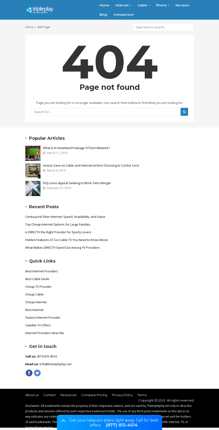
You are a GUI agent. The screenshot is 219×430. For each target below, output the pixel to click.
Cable (143, 5)
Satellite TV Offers (38, 325)
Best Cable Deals (37, 279)
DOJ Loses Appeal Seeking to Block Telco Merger (77, 183)
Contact (49, 395)
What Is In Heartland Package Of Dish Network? (76, 148)
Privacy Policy (122, 395)
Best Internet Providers (41, 271)
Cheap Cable (34, 294)
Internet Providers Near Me (44, 333)
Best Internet (34, 310)
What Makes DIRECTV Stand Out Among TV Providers (62, 247)
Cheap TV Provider (38, 286)
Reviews (182, 5)
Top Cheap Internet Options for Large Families (57, 224)
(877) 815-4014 (122, 425)
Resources (68, 395)
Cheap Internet (36, 302)
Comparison (123, 14)
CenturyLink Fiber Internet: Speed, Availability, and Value (65, 217)
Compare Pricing (94, 395)
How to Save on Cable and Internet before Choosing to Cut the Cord (91, 165)
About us (32, 395)
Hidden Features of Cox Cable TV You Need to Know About (66, 240)
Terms (142, 395)
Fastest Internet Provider (42, 317)
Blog (103, 14)
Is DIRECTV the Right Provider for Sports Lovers (58, 232)
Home (104, 5)
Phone (162, 5)
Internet (123, 5)
